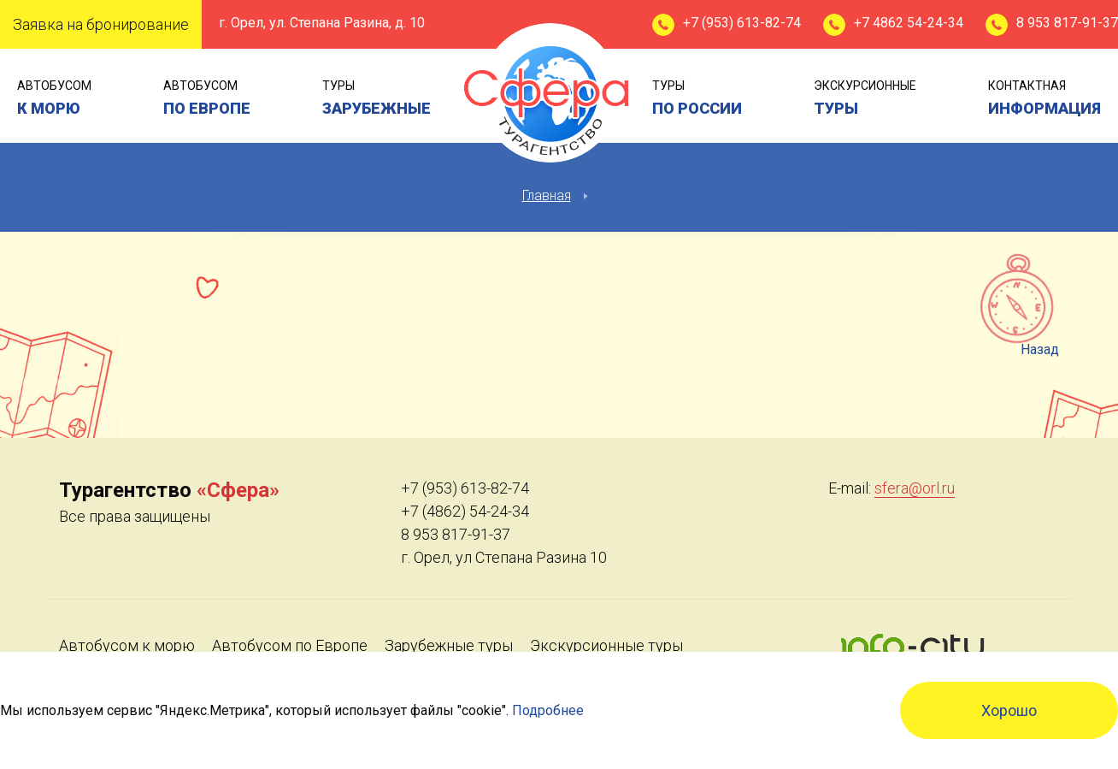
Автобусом (54, 100)
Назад (1040, 349)
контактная (1044, 100)
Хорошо (1009, 710)
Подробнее (548, 710)
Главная (546, 195)
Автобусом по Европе (290, 645)
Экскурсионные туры (606, 645)
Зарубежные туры (449, 645)
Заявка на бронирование (101, 24)
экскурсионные (865, 100)
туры (376, 100)
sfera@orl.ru (914, 488)
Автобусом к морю (127, 645)
